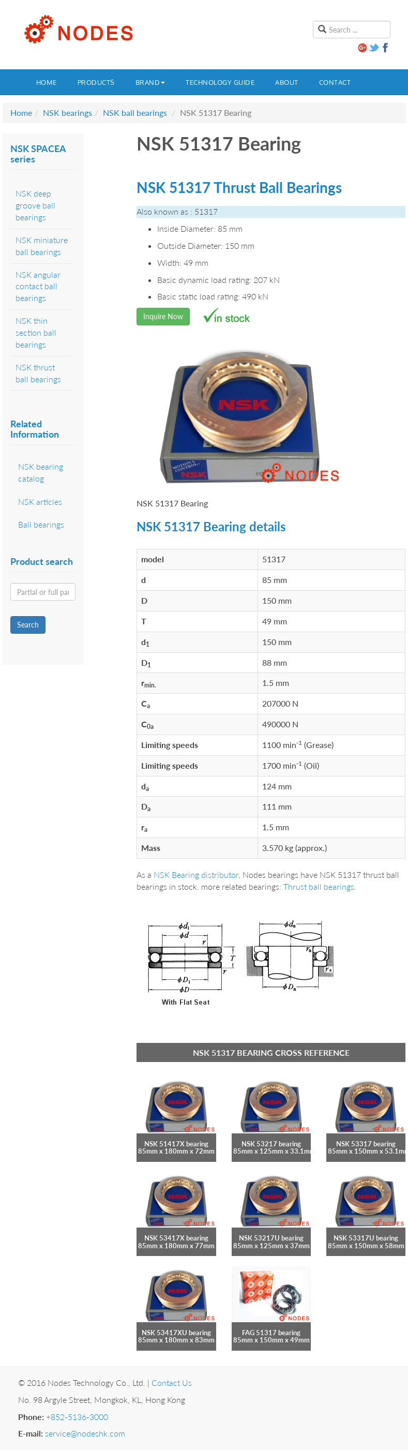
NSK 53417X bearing (176, 1238)
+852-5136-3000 (77, 1417)
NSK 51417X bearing (176, 1144)
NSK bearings (67, 112)
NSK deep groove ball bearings (35, 205)
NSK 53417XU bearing (176, 1332)
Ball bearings (41, 524)
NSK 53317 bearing (366, 1144)
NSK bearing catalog (40, 472)
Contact (335, 82)
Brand (150, 82)
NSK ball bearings (135, 112)
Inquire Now (163, 316)
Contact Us (172, 1382)
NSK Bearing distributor (196, 874)
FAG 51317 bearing (271, 1332)
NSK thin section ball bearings (36, 332)
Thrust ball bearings (318, 886)
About (286, 82)
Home (46, 82)
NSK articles (40, 501)
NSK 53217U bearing (271, 1238)
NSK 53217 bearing (271, 1144)
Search (28, 624)
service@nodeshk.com (85, 1433)
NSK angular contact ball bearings (38, 286)
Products (96, 82)
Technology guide (220, 82)
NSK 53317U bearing (366, 1238)
